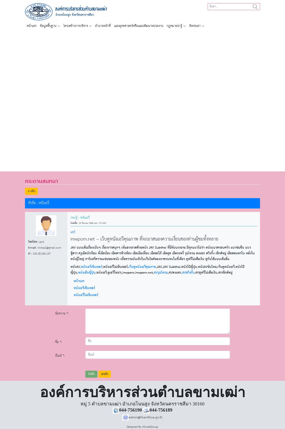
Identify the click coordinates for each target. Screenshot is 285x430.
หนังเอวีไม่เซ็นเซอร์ (86, 295)
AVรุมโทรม (161, 273)
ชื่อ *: (58, 342)
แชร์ (73, 232)
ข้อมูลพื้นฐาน (48, 26)
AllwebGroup (150, 427)
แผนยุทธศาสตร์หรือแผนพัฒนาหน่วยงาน (138, 26)
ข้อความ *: (62, 313)
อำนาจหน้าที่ (103, 26)
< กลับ (31, 191)
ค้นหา (255, 6)
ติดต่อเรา (195, 26)
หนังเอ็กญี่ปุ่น (86, 273)
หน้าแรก (32, 26)
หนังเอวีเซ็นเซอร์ (91, 267)
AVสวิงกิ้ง (188, 273)
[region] (142, 98)
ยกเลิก (104, 374)
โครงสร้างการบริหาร (76, 26)
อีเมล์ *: (60, 356)
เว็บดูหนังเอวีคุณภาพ (142, 267)
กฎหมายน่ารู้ (174, 26)
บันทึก (91, 374)
